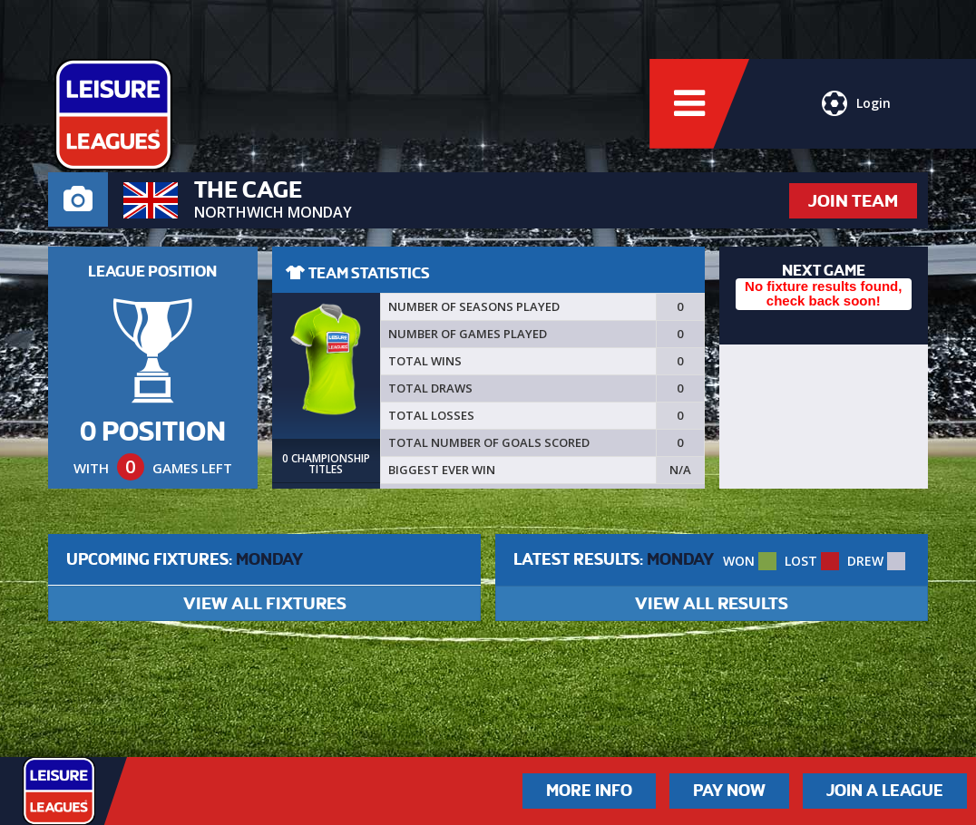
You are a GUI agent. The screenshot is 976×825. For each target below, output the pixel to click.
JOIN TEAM (853, 200)
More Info (589, 790)
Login (856, 104)
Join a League (884, 790)
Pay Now (729, 790)
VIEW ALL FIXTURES (264, 603)
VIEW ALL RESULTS (711, 603)
